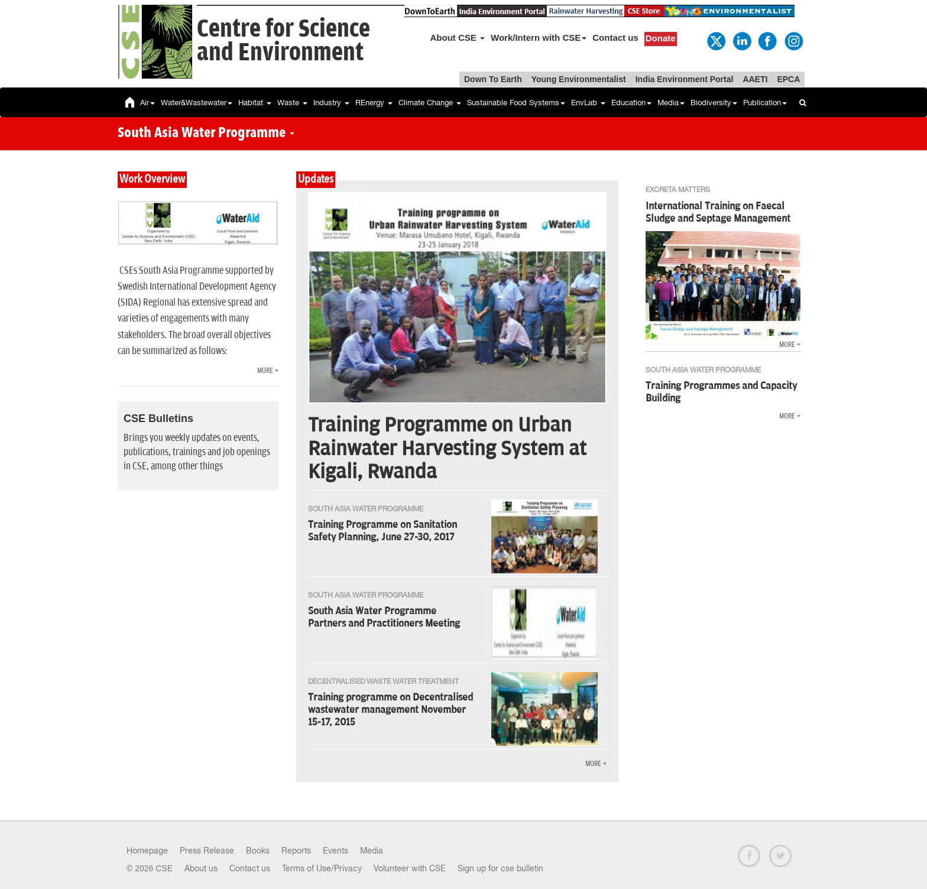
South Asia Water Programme (206, 133)
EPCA (788, 79)
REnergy (374, 102)
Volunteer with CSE (410, 868)
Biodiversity (714, 102)
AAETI (755, 79)
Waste (292, 102)
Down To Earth (493, 79)
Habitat (254, 102)
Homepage (147, 850)
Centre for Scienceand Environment (283, 41)
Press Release (207, 850)
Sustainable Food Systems (516, 102)
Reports (296, 850)
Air (147, 102)
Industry (331, 102)
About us (201, 868)
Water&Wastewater (196, 102)
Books (258, 850)
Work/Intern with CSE (538, 38)
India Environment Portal (685, 79)
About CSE (457, 38)
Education (631, 102)
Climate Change (429, 102)
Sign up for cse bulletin (500, 868)
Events (335, 850)
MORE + (267, 370)
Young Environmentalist (578, 79)
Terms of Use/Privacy (322, 868)
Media (671, 102)
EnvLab (588, 102)
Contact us (615, 38)
